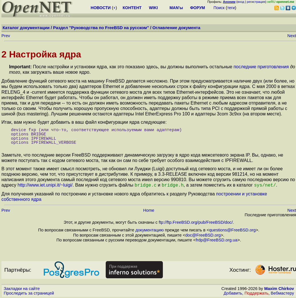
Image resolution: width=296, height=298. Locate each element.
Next (291, 35)
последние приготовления (261, 66)
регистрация (256, 1)
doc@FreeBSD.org (203, 234)
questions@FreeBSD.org (232, 229)
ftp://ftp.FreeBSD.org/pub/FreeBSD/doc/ (196, 221)
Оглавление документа (177, 27)
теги (231, 7)
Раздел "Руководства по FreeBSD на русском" (101, 27)
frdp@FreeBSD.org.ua (216, 239)
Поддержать (257, 292)
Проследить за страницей (29, 292)
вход (240, 1)
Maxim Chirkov (279, 288)
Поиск (219, 7)
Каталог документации (26, 27)
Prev (5, 35)
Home (148, 209)
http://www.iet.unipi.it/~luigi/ (45, 185)
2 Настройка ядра (41, 54)
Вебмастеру (282, 292)
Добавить (233, 292)
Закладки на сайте (22, 288)
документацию (149, 229)
